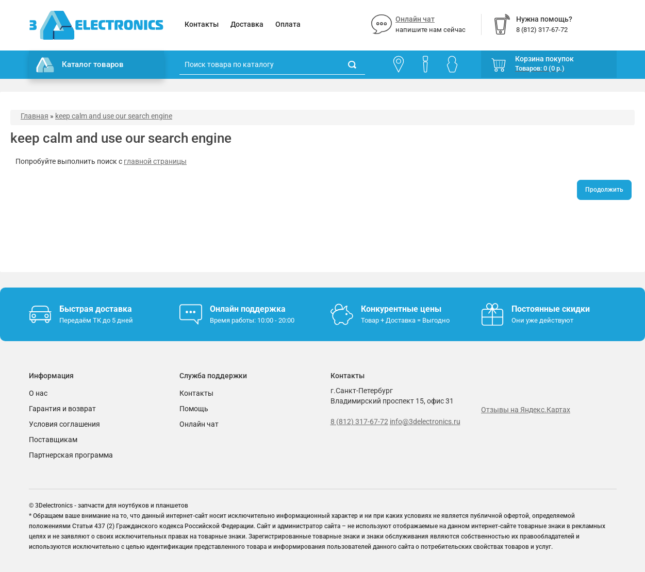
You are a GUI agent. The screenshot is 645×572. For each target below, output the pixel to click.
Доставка (246, 24)
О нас (38, 393)
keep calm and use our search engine (113, 116)
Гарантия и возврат (62, 409)
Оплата (288, 24)
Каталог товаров (80, 65)
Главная (34, 116)
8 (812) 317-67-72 (359, 421)
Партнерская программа (71, 455)
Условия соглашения (64, 424)
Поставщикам (53, 439)
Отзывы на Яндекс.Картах (525, 410)
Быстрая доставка (95, 309)
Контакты (202, 24)
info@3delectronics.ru (425, 421)
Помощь (193, 409)
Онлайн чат (415, 19)
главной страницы (155, 161)
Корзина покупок (544, 59)
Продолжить (604, 189)
